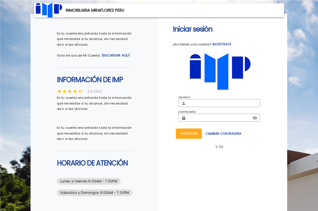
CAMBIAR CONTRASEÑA (223, 133)
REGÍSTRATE (221, 44)
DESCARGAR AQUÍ (116, 55)
